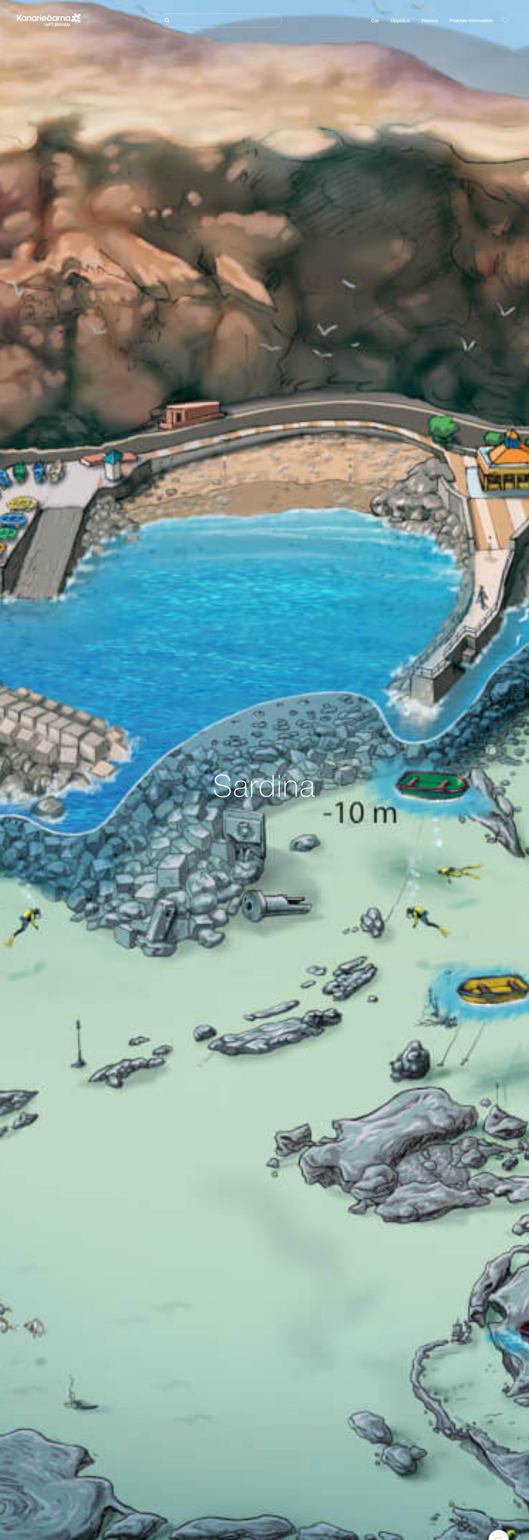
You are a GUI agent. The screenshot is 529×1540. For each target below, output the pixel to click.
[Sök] (221, 20)
